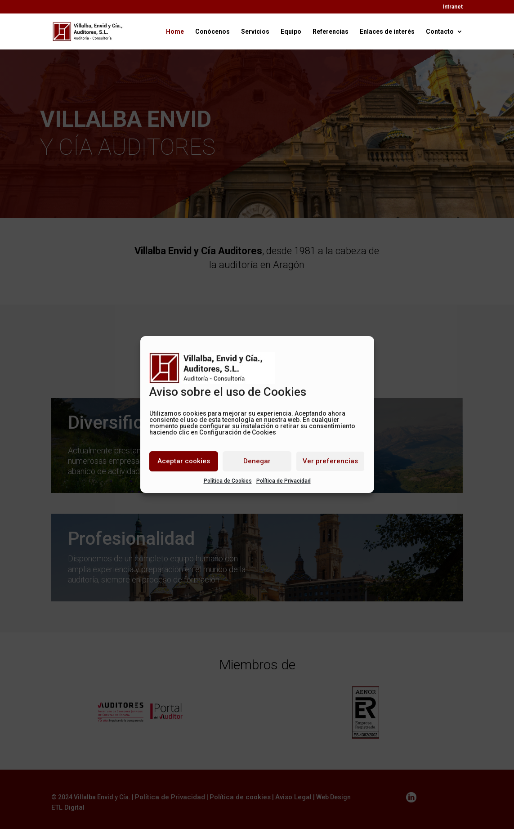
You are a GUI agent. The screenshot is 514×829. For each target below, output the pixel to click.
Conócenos (212, 31)
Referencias (331, 31)
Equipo (291, 31)
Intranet (452, 7)
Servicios (255, 31)
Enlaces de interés (387, 31)
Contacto (440, 31)
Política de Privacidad (283, 481)
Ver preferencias (330, 461)
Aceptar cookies (183, 461)
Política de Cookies (228, 481)
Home (175, 31)
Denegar (257, 461)
